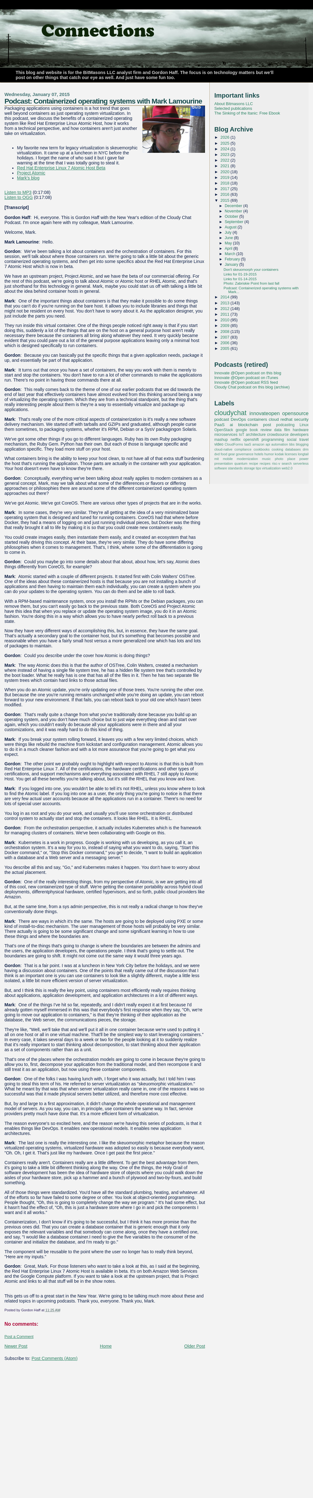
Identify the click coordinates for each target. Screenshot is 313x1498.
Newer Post (15, 1346)
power (303, 459)
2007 (225, 337)
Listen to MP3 (18, 192)
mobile (228, 459)
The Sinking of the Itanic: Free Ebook (247, 113)
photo (279, 459)
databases (293, 449)
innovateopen (264, 413)
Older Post (194, 1346)
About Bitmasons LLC (233, 103)
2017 (225, 188)
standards (235, 468)
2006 (225, 342)
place (291, 459)
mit (216, 459)
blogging (302, 444)
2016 (225, 194)
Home (106, 1346)
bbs (292, 444)
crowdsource (278, 434)
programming (273, 439)
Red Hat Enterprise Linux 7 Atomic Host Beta (61, 167)
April (229, 248)
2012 (225, 308)
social (291, 439)
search (287, 463)
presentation (223, 463)
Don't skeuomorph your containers (250, 269)
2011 (225, 314)
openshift (251, 439)
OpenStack (223, 430)
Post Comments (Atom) (55, 1358)
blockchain (248, 424)
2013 (225, 303)
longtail (303, 454)
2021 (225, 165)
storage (249, 468)
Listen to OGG (18, 197)
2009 (225, 325)
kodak (279, 454)
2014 (225, 297)
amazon (258, 444)
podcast (221, 419)
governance (245, 454)
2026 (225, 137)
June (229, 238)
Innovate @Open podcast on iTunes (246, 377)
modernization (247, 459)
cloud (274, 419)
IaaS (247, 444)
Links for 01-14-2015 (240, 279)
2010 (225, 320)
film (287, 430)
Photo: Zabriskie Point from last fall (251, 283)
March (230, 254)
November (234, 211)
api (268, 444)
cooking (277, 449)
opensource (295, 413)
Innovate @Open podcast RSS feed (246, 382)
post (267, 424)
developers (299, 434)
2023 (225, 154)
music (266, 459)
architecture (255, 434)
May (229, 243)
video (218, 444)
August (231, 227)
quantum (241, 463)
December (234, 206)
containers (257, 419)
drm (306, 449)
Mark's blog (28, 177)
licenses (291, 454)
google (241, 430)
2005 (225, 348)
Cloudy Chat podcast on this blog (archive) (252, 387)
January (232, 264)
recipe (253, 463)
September (234, 222)
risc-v (276, 463)
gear (231, 454)
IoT (241, 434)
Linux (304, 425)
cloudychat (230, 413)
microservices (226, 434)
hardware (300, 430)
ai (231, 424)
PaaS (219, 424)
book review (261, 430)
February (233, 259)
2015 (225, 200)
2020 (225, 171)
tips (258, 468)
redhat (286, 419)
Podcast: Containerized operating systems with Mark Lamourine (103, 101)
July (229, 232)
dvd (217, 454)
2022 (225, 160)
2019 (225, 177)
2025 (225, 143)
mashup (221, 439)
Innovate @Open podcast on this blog (247, 373)
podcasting (285, 425)
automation (279, 444)
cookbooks (261, 449)
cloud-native (223, 449)
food (224, 454)
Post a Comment (18, 1337)
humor (269, 454)
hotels (259, 454)
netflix (236, 439)
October (232, 216)
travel (304, 439)
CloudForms (234, 444)
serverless (301, 463)
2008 (225, 331)
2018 (225, 183)
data (278, 430)
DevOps (238, 419)
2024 (225, 149)
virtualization (271, 468)
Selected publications (233, 108)
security (301, 419)
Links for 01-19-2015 (240, 274)
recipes (265, 463)
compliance (242, 449)
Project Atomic (31, 172)
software (220, 468)
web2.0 (287, 468)
